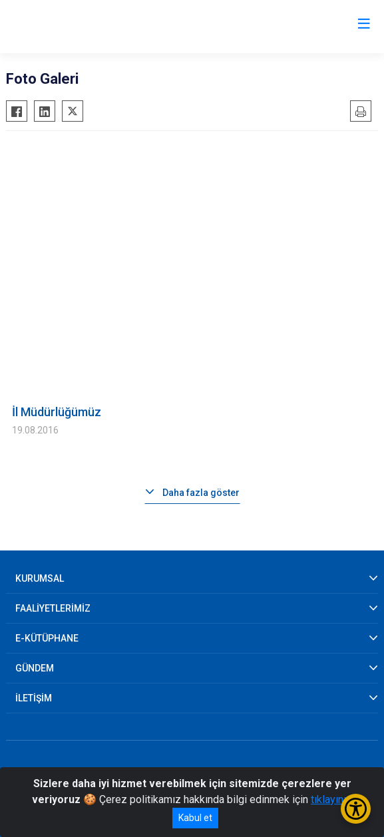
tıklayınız (331, 799)
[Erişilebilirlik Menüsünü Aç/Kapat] (356, 809)
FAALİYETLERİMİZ (53, 608)
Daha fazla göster (201, 492)
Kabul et (195, 817)
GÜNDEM (34, 668)
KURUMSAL (39, 578)
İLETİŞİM (33, 698)
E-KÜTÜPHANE (47, 638)
